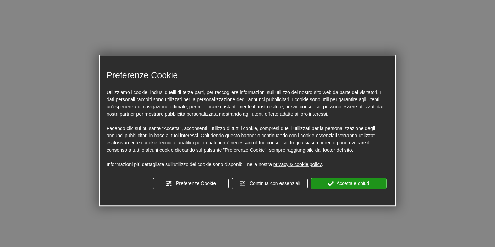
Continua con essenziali (269, 183)
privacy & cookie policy (297, 164)
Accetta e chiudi (349, 183)
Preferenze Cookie (191, 183)
